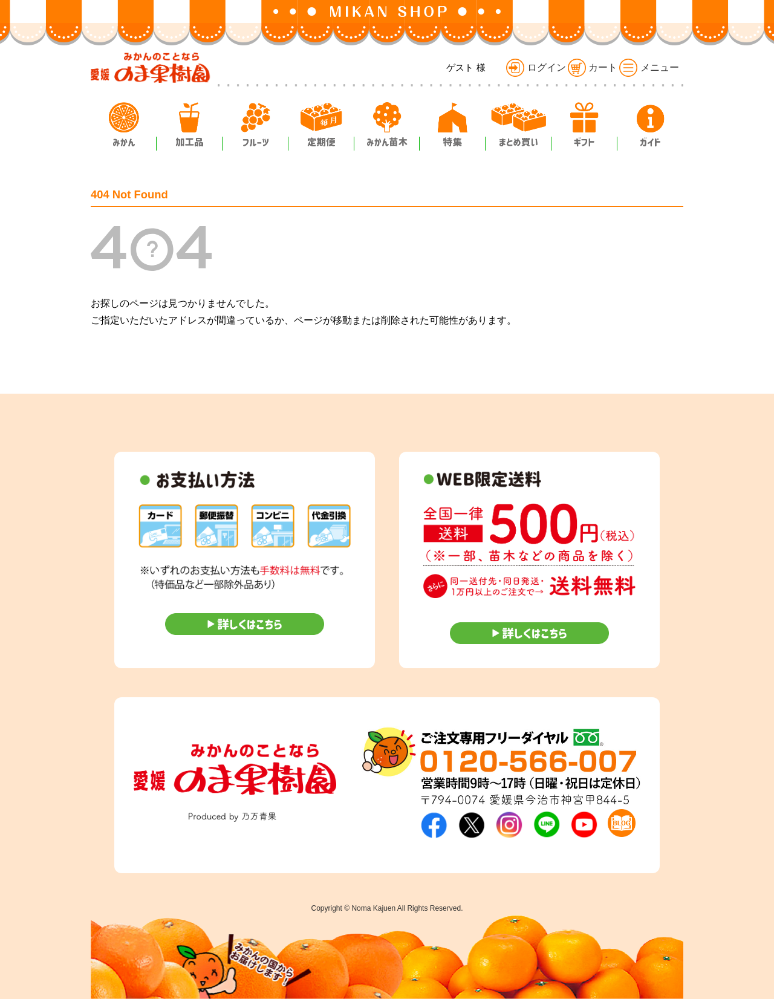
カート (592, 67)
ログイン (535, 67)
